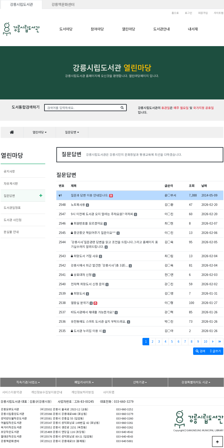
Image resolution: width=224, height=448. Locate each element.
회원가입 (203, 13)
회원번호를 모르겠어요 (88, 223)
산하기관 (138, 382)
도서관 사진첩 (13, 220)
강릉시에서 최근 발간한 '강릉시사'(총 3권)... (99, 265)
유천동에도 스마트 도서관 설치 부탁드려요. (98, 321)
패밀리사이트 (82, 382)
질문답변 (9, 195)
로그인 (188, 13)
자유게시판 (11, 183)
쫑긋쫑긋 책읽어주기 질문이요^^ (95, 232)
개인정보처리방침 (82, 392)
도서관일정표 (12, 207)
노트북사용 (78, 204)
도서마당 (65, 29)
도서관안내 (161, 29)
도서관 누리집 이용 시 (88, 331)
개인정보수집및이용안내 (46, 392)
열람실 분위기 (80, 302)
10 (205, 341)
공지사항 (9, 171)
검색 (200, 351)
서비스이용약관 (12, 392)
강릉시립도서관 (21, 4)
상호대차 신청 (83, 274)
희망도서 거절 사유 (86, 256)
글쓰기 (215, 351)
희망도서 (79, 293)
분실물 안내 (11, 232)
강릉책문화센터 (63, 4)
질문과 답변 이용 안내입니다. (89, 195)
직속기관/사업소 (26, 382)
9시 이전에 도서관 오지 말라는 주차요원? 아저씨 (102, 214)
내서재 (193, 29)
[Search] (81, 107)
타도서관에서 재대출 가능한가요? (92, 312)
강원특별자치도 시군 (195, 382)
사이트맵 (218, 13)
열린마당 (128, 29)
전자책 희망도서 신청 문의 (88, 284)
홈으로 (175, 13)
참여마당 (97, 29)
